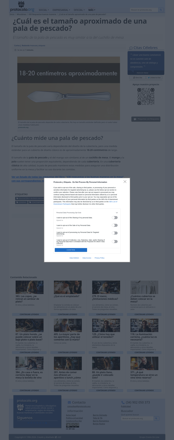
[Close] (126, 182)
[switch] (115, 217)
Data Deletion (74, 258)
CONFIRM (71, 250)
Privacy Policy (99, 258)
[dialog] (87, 220)
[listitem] (87, 212)
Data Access (86, 258)
